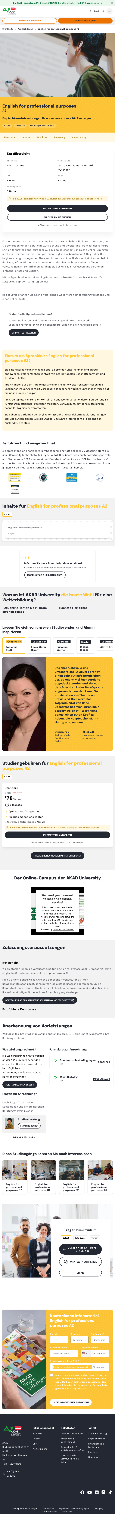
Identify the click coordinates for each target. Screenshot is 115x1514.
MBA (35, 1443)
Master (36, 1438)
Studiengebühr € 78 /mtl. (42, 125)
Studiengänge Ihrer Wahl (64, 1361)
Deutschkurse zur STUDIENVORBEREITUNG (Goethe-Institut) (39, 1000)
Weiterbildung (40, 1448)
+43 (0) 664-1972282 (11, 1473)
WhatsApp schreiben (80, 1261)
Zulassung (60, 137)
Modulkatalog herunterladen (45, 574)
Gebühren (42, 137)
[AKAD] (9, 11)
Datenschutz (100, 1385)
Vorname (76, 1334)
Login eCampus (96, 1438)
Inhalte (26, 137)
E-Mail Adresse (59, 1347)
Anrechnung (79, 137)
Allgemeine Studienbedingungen (74, 1508)
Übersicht (9, 137)
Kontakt (94, 11)
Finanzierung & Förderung (96, 1445)
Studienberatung (97, 1433)
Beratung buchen (29, 1126)
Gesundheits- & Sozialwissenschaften (72, 1449)
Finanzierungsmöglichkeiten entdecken (57, 855)
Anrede (54, 1334)
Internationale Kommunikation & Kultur (69, 1458)
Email (80, 1272)
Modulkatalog (101, 1078)
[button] (109, 1177)
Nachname (97, 1334)
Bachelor (38, 1433)
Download (104, 1062)
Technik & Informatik (71, 1433)
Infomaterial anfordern (30, 21)
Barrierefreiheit (50, 1511)
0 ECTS (7, 125)
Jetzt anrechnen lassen (19, 1084)
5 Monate (20, 125)
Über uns (93, 1457)
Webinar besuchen (24, 1137)
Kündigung (98, 1508)
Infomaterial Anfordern (57, 834)
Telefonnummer (90, 1347)
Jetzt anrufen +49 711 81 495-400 (80, 1249)
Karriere (92, 1452)
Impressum (67, 1511)
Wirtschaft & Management (67, 1440)
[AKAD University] (12, 1431)
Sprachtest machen (24, 332)
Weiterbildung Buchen (85, 21)
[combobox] (86, 1353)
